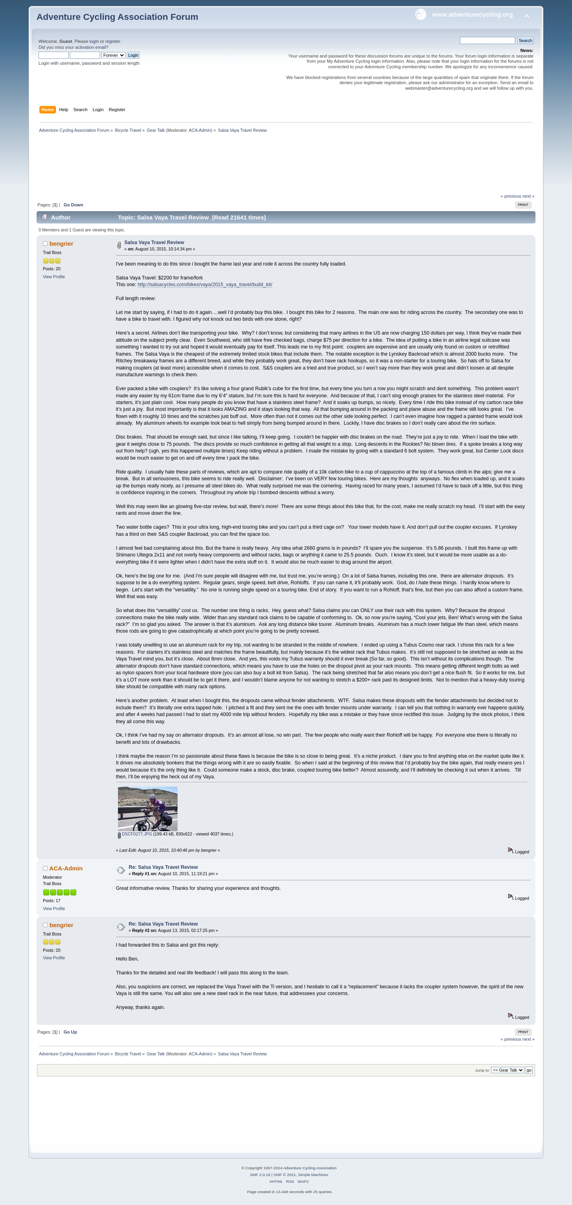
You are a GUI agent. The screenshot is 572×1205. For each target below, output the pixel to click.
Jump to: (482, 1070)
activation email (90, 47)
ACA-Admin (200, 130)
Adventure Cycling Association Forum (117, 17)
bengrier (61, 243)
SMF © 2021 (285, 1174)
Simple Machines (313, 1174)
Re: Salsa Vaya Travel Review (163, 867)
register (112, 41)
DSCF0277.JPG (135, 834)
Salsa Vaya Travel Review (154, 242)
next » (528, 196)
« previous (510, 196)
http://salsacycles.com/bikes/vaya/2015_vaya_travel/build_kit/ (204, 284)
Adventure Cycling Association (309, 1168)
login (94, 41)
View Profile (54, 276)
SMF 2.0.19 (260, 1174)
